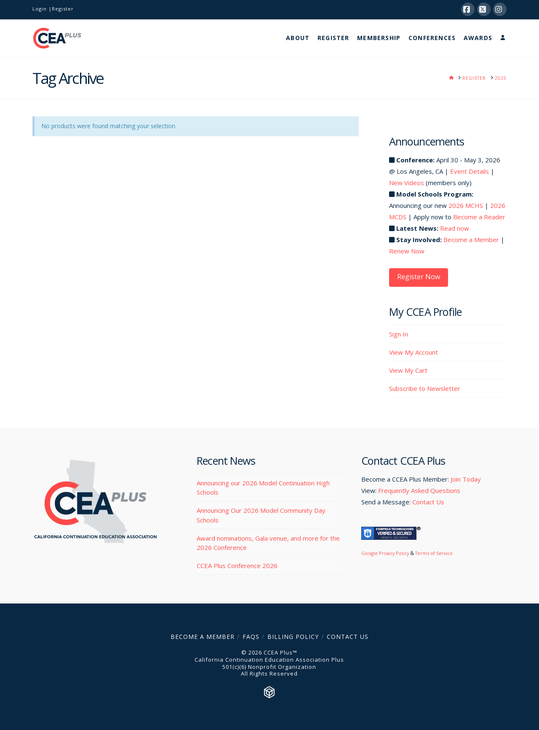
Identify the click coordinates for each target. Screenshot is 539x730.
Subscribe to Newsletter (424, 388)
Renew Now (406, 251)
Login (39, 8)
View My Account (413, 352)
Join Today (466, 479)
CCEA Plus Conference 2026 (237, 565)
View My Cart (408, 370)
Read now (454, 228)
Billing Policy (293, 637)
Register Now (418, 276)
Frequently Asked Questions (419, 490)
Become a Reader (479, 217)
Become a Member (471, 239)
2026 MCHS (465, 205)
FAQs (251, 637)
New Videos (406, 182)
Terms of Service (434, 553)
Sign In (398, 334)
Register (63, 8)
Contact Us (428, 502)
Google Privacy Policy (385, 553)
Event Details (469, 171)
